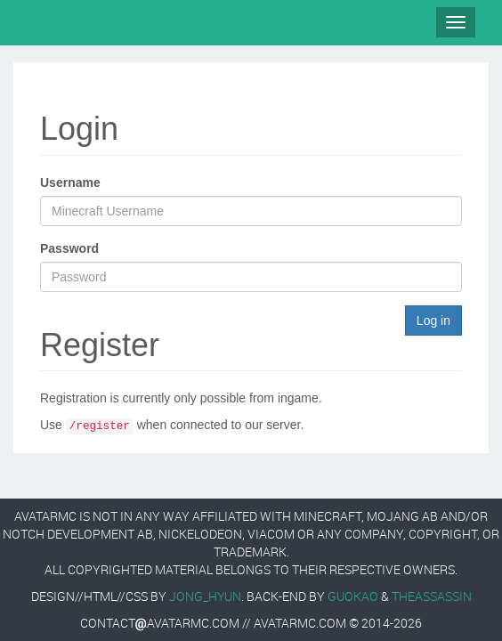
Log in (433, 320)
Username (70, 182)
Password (69, 248)
